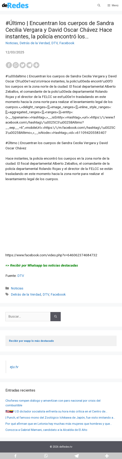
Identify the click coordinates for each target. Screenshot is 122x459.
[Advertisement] (61, 222)
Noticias (11, 43)
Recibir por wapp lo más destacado (31, 340)
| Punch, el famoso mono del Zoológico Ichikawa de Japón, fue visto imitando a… (60, 417)
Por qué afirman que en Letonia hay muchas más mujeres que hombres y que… (58, 423)
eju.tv (14, 367)
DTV (54, 43)
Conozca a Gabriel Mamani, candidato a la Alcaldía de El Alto (46, 430)
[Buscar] (55, 316)
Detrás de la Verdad (35, 43)
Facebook (66, 43)
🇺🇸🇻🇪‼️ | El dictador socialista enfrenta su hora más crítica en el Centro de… (56, 411)
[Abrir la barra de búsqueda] (99, 5)
